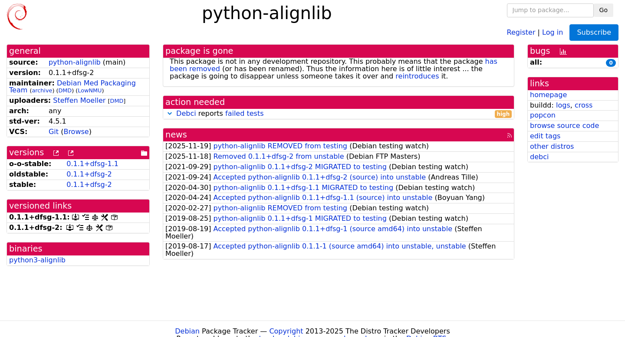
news (176, 135)
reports (338, 114)
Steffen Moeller (79, 100)
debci (539, 157)
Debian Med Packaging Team (72, 87)
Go (603, 10)
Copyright (286, 331)
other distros (552, 146)
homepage (548, 95)
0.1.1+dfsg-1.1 (92, 164)
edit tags (545, 136)
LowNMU (90, 90)
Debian (187, 331)
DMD (65, 90)
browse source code (564, 125)
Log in (552, 32)
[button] (170, 113)
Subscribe (594, 32)
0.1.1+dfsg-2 (89, 174)
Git (54, 132)
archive (42, 90)
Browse (76, 132)
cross (583, 105)
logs (563, 105)
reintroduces (417, 76)
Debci (186, 113)
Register (521, 32)
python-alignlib (75, 62)
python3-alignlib (37, 260)
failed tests (244, 113)
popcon (543, 115)
